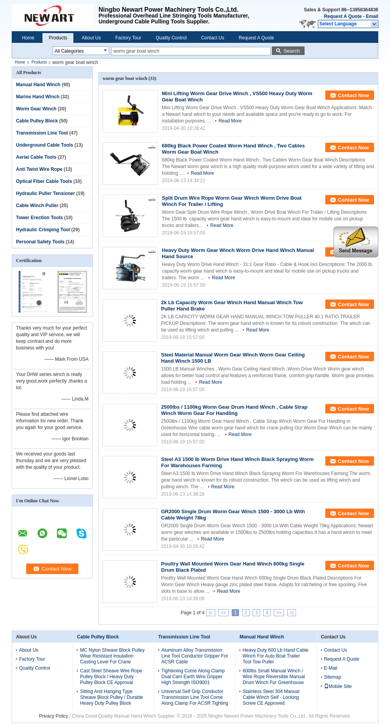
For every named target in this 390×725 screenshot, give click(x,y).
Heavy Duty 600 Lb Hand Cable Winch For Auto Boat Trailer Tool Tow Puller (275, 656)
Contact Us (212, 38)
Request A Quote (343, 16)
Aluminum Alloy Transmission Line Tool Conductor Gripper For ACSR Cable (194, 656)
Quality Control (171, 38)
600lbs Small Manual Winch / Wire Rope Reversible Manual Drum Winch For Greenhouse (274, 676)
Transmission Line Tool (42, 133)
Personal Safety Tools (40, 242)
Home (28, 38)
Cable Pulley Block (37, 121)
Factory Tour (128, 38)
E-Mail (330, 668)
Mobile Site (338, 686)
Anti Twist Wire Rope (39, 169)
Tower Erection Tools (39, 217)
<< (223, 612)
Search (292, 51)
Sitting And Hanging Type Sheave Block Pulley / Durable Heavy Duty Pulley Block (111, 697)
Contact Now (353, 95)
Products (58, 38)
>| (292, 612)
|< (211, 612)
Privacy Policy (53, 716)
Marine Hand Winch (37, 96)
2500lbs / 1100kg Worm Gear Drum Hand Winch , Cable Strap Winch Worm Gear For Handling (234, 410)
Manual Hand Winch (38, 84)
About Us (91, 38)
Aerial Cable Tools (36, 157)
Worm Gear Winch (36, 109)
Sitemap (332, 677)
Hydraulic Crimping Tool (43, 229)
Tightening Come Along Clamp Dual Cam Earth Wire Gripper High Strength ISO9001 (193, 676)
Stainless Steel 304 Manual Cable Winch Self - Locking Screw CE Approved (271, 697)
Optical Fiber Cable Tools (44, 181)
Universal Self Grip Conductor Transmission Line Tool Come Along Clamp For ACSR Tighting (194, 697)
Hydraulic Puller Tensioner (45, 193)
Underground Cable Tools (44, 145)
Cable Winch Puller (37, 205)
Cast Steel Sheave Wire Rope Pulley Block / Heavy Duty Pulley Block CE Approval (111, 676)
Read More (229, 121)
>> (279, 612)
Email (372, 16)
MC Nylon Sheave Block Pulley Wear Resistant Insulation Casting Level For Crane (112, 656)
